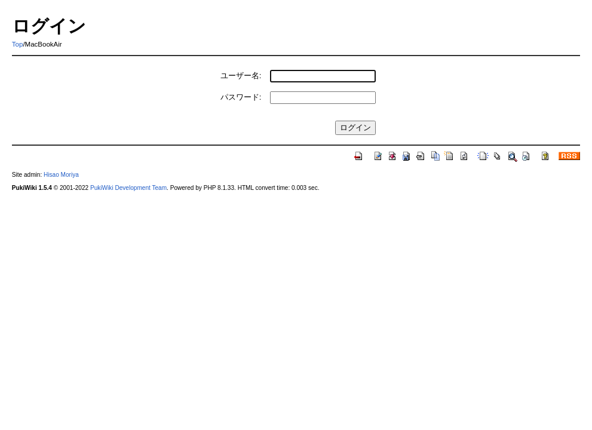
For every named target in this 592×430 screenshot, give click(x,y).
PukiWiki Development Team (128, 188)
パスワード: (241, 97)
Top (17, 44)
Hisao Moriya (61, 174)
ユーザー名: (241, 75)
